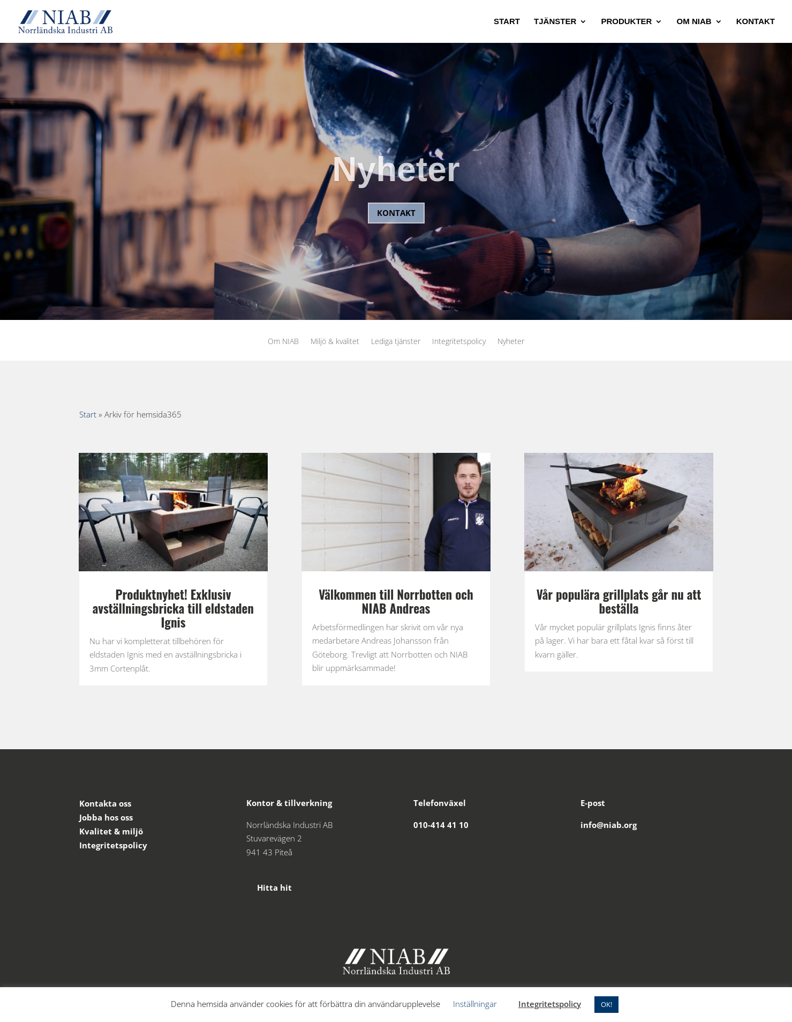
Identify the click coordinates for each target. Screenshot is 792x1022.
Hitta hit (269, 887)
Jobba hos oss (106, 817)
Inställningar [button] (475, 1003)
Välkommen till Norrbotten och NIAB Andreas (396, 601)
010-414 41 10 (441, 824)
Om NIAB (694, 22)
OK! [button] (606, 1004)
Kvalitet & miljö (111, 831)
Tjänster (555, 22)
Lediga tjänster (395, 342)
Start (507, 22)
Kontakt (755, 22)
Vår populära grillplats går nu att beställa (619, 601)
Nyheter (395, 182)
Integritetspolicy (459, 342)
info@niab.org (608, 824)
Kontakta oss (105, 803)
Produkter (626, 22)
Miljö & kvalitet (335, 342)
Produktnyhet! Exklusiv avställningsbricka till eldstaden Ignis (173, 608)
